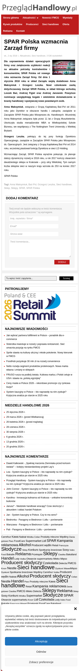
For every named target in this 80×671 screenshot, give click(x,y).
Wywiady (67, 17)
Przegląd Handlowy (16, 480)
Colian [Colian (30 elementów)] (37, 537)
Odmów (41, 651)
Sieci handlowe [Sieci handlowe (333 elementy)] (36, 567)
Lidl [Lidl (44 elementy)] (44, 541)
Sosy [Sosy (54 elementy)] (66, 549)
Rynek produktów (12, 24)
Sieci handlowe (50, 24)
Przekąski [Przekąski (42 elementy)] (37, 554)
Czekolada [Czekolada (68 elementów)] (50, 563)
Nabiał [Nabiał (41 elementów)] (22, 536)
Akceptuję (41, 641)
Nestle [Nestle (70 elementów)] (12, 568)
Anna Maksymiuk (18, 184)
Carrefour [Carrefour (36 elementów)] (6, 537)
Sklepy (14, 188)
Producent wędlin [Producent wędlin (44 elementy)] (41, 545)
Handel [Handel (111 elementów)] (7, 558)
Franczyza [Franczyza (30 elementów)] (63, 545)
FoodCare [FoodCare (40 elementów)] (19, 541)
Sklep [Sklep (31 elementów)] (25, 550)
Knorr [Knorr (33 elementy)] (3, 568)
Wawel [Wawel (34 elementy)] (67, 568)
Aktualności (30, 17)
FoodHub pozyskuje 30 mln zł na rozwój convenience (33, 361)
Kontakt (20, 31)
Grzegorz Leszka (46, 184)
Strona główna (11, 17)
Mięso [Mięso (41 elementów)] (63, 558)
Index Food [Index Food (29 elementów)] (65, 600)
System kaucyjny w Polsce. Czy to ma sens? (34, 514)
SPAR (22, 188)
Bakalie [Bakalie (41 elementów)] (10, 554)
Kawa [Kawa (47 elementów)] (15, 536)
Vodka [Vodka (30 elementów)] (23, 559)
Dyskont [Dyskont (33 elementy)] (59, 568)
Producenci (32, 24)
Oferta (66, 24)
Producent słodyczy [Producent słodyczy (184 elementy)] (21, 562)
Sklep (7, 188)
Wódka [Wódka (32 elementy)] (30, 537)
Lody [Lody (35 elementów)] (16, 558)
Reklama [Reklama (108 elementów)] (23, 554)
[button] (75, 609)
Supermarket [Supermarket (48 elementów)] (33, 540)
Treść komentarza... (40, 248)
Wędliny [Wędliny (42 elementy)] (63, 536)
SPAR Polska (33, 188)
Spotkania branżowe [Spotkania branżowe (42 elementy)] (50, 549)
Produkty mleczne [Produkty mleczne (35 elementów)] (50, 537)
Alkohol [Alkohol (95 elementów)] (25, 545)
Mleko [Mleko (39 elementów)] (56, 558)
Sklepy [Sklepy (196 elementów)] (50, 553)
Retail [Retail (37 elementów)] (55, 545)
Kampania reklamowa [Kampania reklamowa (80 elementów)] (49, 586)
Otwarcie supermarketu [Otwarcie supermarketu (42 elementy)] (39, 558)
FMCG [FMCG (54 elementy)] (72, 563)
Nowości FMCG (50, 17)
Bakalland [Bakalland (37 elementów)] (71, 554)
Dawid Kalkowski (14, 463)
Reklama (7, 31)
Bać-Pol (32, 184)
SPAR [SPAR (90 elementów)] (51, 541)
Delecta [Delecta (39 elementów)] (63, 563)
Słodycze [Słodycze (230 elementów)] (11, 549)
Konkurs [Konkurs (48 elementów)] (33, 549)
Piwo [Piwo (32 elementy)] (11, 541)
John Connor (12, 489)
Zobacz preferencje (41, 662)
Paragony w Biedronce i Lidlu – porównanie (41, 519)
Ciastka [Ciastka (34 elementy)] (62, 554)
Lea (8, 472)
